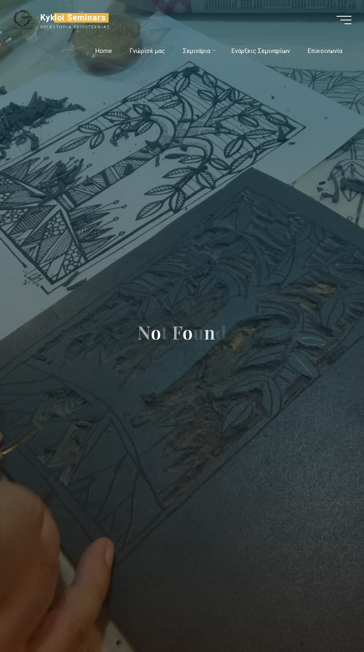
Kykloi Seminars (73, 18)
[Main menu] (344, 20)
